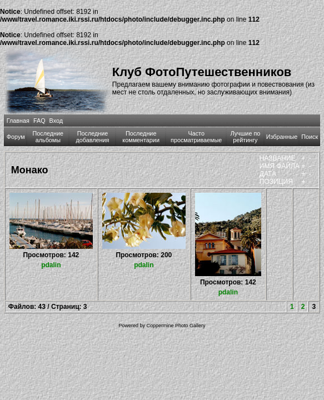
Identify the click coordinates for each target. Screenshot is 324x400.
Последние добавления (92, 136)
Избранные (281, 136)
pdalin (51, 265)
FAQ (39, 120)
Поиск (309, 136)
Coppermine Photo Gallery (175, 325)
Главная (18, 120)
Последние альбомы (48, 136)
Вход (56, 120)
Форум (16, 136)
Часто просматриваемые (196, 136)
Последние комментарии (140, 136)
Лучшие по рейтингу (245, 136)
